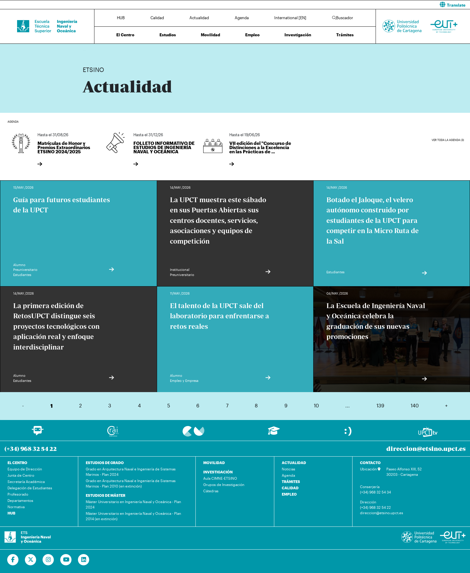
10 (316, 405)
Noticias (288, 469)
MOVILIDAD (214, 462)
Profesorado (17, 494)
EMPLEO (289, 494)
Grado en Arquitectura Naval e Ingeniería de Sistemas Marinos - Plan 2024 (131, 471)
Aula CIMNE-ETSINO (220, 478)
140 (415, 405)
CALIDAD (290, 488)
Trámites (345, 34)
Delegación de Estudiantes (29, 488)
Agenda (242, 17)
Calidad (157, 17)
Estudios (167, 34)
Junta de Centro (20, 475)
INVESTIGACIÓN (218, 472)
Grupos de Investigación (223, 484)
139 (380, 405)
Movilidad (210, 34)
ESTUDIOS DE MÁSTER (105, 495)
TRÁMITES (291, 481)
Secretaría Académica (26, 481)
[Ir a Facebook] (13, 560)
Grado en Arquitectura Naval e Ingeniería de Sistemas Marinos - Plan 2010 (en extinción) (131, 483)
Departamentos (20, 500)
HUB (121, 17)
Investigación (297, 34)
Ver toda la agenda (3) (448, 140)
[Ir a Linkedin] (83, 560)
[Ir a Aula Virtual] (274, 433)
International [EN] (290, 17)
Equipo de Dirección (24, 469)
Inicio (87, 50)
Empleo (252, 34)
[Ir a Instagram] (48, 560)
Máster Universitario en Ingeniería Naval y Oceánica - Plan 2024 (133, 504)
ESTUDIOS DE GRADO (105, 462)
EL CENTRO (17, 462)
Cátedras (211, 491)
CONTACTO (370, 462)
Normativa (16, 507)
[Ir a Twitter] (30, 560)
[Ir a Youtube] (66, 560)
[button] (354, 4)
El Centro (125, 34)
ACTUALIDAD (294, 462)
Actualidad (199, 17)
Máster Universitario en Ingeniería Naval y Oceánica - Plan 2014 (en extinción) (133, 516)
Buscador (342, 17)
